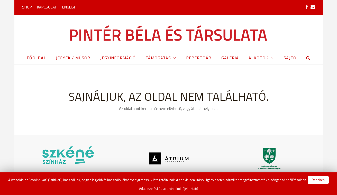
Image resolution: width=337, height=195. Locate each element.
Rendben (318, 179)
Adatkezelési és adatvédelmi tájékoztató (168, 188)
